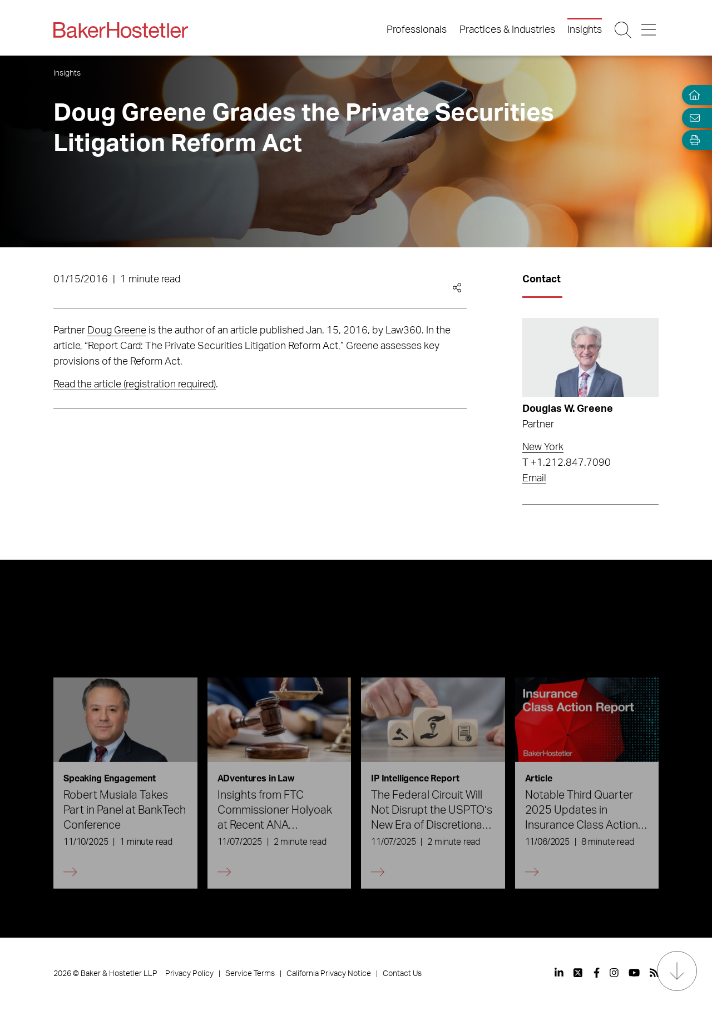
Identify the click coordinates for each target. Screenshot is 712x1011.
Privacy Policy (189, 974)
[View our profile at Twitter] (578, 973)
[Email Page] (692, 117)
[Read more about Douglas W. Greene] (590, 357)
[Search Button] (624, 30)
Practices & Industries (507, 30)
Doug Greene (116, 331)
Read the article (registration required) (134, 385)
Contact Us (402, 974)
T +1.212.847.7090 (566, 463)
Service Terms (250, 974)
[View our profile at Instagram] (614, 973)
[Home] (692, 95)
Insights (584, 30)
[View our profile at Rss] (654, 973)
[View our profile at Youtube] (634, 973)
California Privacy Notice (328, 974)
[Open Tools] (692, 140)
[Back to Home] (120, 30)
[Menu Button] (649, 30)
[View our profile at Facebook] (597, 973)
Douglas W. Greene (567, 409)
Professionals (417, 30)
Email (534, 479)
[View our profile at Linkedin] (559, 973)
